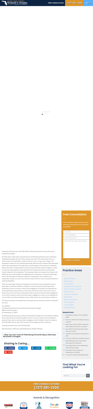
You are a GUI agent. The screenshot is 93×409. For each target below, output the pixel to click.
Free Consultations (46, 384)
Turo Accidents (69, 305)
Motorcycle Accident (71, 294)
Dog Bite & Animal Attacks (72, 286)
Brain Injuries (68, 281)
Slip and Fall (68, 297)
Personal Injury (69, 292)
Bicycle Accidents (70, 278)
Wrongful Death (69, 307)
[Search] (88, 375)
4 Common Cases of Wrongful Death (77, 355)
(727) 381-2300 (74, 3)
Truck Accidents (69, 302)
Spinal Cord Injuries (70, 299)
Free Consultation (56, 3)
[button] (30, 335)
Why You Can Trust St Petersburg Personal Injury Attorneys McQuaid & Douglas (29, 335)
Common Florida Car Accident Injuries (77, 338)
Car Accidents (68, 284)
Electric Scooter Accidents (72, 289)
